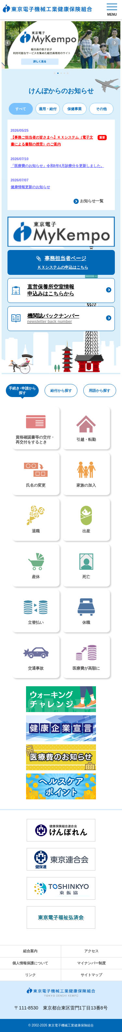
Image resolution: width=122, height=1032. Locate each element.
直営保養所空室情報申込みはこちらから (50, 290)
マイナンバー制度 (91, 963)
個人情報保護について (30, 963)
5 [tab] (67, 73)
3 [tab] (61, 73)
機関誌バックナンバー (53, 319)
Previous (7, 43)
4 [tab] (64, 73)
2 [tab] (58, 73)
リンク (30, 975)
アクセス (91, 951)
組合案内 (30, 951)
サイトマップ (91, 975)
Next (115, 43)
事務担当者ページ (61, 263)
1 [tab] (54, 73)
